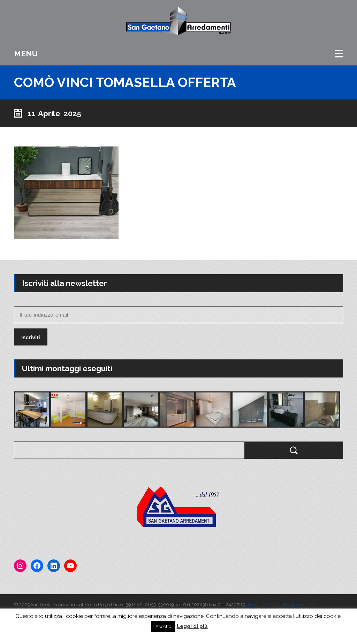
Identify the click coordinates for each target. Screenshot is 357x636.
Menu (26, 53)
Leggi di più (192, 626)
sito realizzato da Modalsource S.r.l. (282, 604)
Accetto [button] (163, 626)
